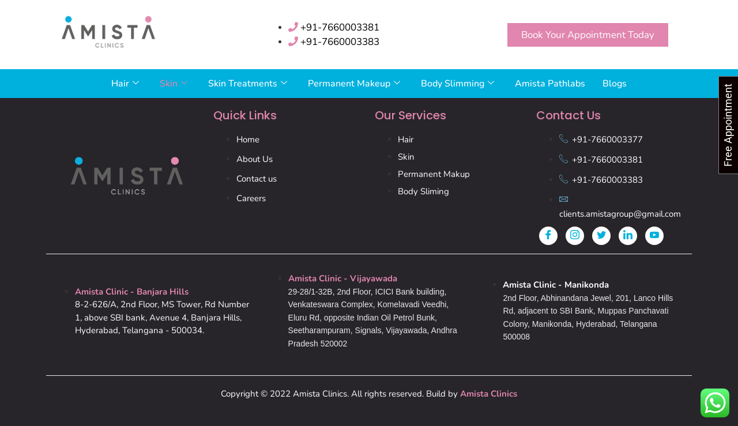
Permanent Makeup (354, 83)
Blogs (615, 83)
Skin (173, 83)
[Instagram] (575, 236)
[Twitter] (601, 236)
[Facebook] (548, 236)
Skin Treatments (247, 83)
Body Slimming (457, 83)
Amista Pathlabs (550, 83)
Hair (125, 83)
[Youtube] (654, 236)
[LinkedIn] (628, 236)
